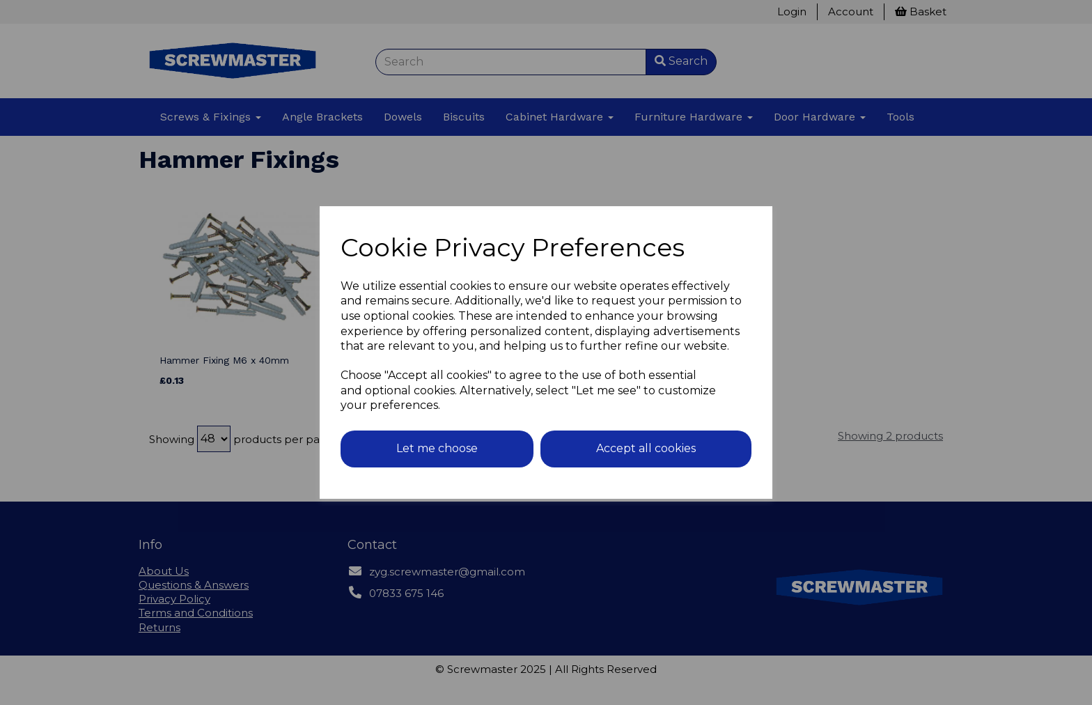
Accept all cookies (646, 448)
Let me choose (437, 448)
